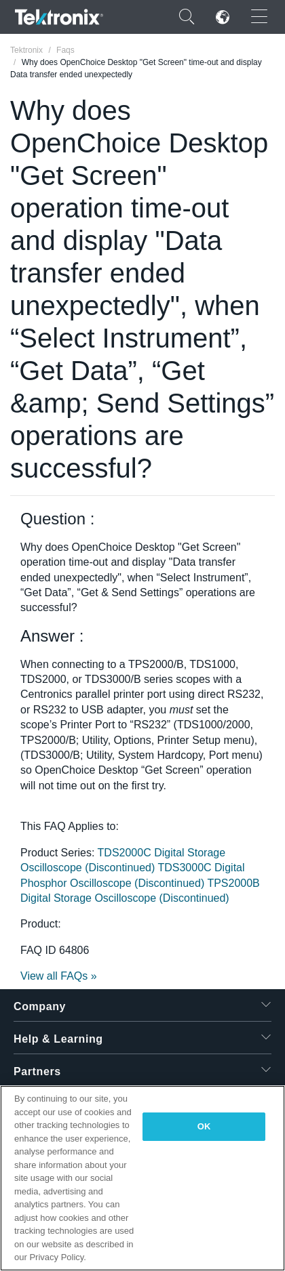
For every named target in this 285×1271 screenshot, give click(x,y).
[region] (142, 1178)
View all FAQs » (58, 976)
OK (204, 1126)
